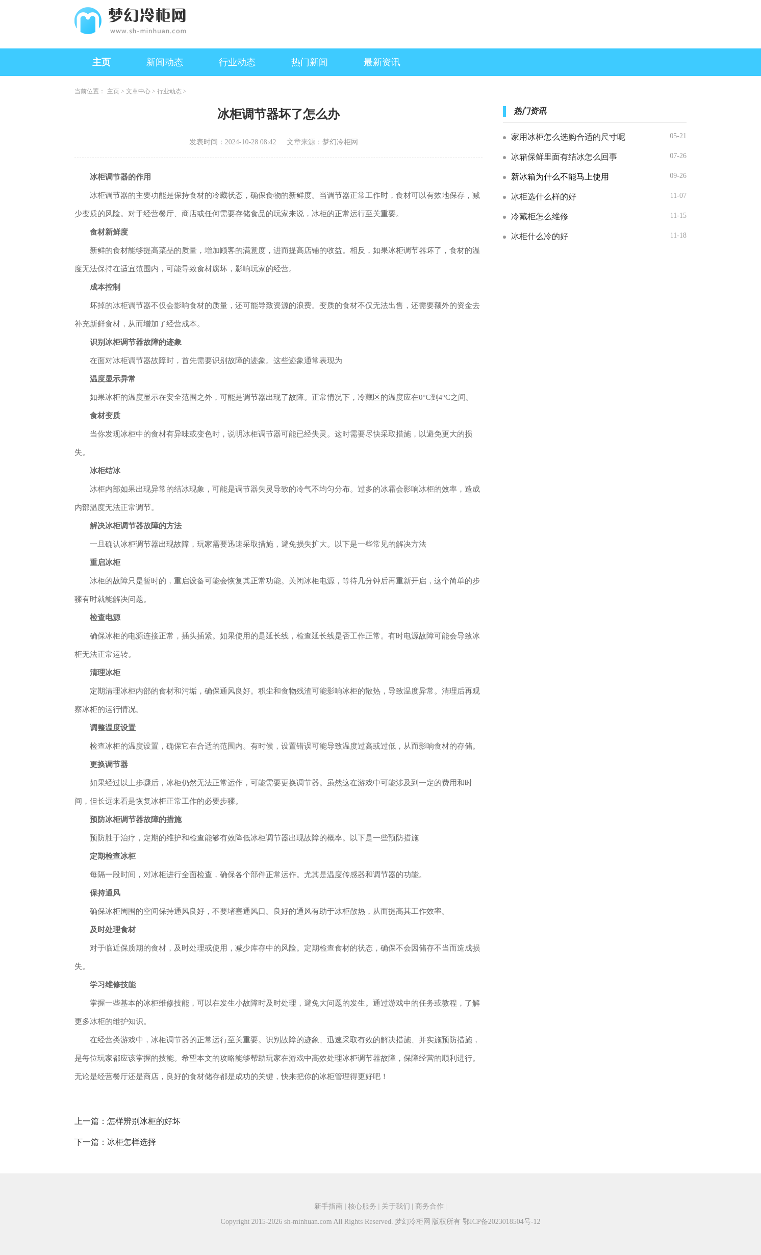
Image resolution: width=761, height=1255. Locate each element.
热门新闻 (309, 62)
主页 (101, 62)
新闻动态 (164, 62)
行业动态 (237, 62)
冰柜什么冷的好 (539, 236)
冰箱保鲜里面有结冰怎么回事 (564, 156)
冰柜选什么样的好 (543, 196)
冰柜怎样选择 (131, 1142)
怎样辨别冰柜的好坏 (144, 1121)
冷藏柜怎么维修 (539, 216)
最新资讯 (382, 62)
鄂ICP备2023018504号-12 (501, 1221)
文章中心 (138, 91)
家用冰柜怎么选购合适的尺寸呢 (568, 137)
